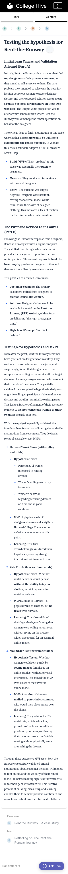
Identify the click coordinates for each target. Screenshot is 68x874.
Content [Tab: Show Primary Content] (51, 16)
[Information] (49, 49)
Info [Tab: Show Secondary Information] (16, 16)
